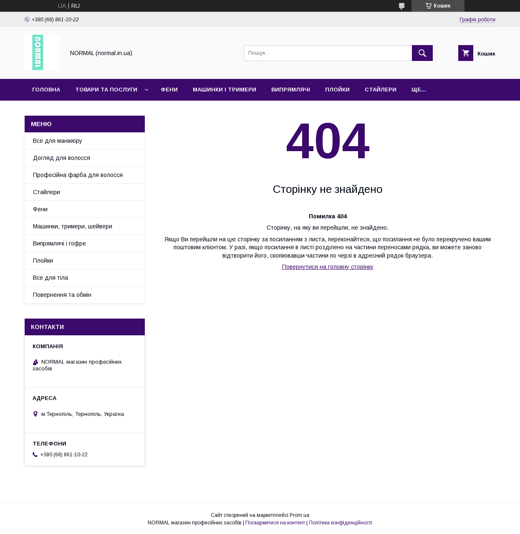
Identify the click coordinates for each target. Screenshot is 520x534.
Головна (46, 89)
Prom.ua (299, 515)
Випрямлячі (290, 89)
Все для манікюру (57, 140)
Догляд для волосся (61, 157)
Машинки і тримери (224, 89)
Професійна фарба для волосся (78, 175)
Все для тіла (50, 277)
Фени (169, 89)
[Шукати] (422, 53)
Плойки (337, 89)
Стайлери (380, 89)
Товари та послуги (106, 89)
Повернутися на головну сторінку (328, 266)
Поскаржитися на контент (275, 523)
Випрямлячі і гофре (59, 243)
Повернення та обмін (62, 294)
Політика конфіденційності (340, 523)
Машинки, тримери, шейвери (72, 226)
